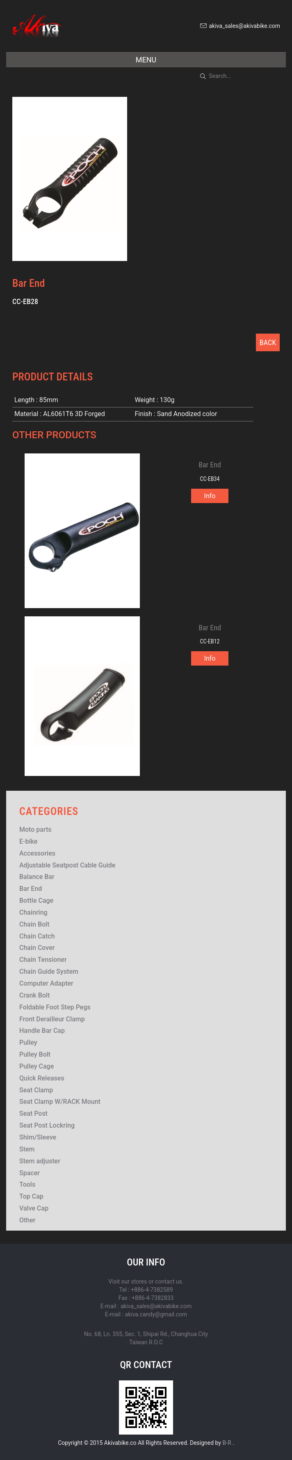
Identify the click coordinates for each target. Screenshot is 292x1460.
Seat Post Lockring (47, 1125)
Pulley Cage (36, 1066)
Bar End (30, 888)
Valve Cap (33, 1208)
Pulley (28, 1042)
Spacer (29, 1173)
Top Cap (31, 1196)
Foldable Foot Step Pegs (55, 1007)
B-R (226, 1442)
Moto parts (35, 829)
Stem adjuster (39, 1161)
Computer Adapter (46, 983)
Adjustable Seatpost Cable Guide (67, 865)
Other (27, 1220)
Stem (27, 1149)
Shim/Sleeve (37, 1137)
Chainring (33, 912)
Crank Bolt (34, 995)
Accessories (37, 853)
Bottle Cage (36, 900)
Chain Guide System (48, 971)
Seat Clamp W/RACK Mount (59, 1101)
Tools (27, 1184)
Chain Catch (37, 936)
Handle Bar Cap (42, 1030)
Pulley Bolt (34, 1054)
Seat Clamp (36, 1090)
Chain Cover (37, 948)
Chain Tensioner (43, 959)
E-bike (28, 841)
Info (210, 496)
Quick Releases (41, 1078)
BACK (268, 342)
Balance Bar (37, 877)
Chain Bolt (34, 924)
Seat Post (33, 1113)
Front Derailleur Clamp (52, 1019)
